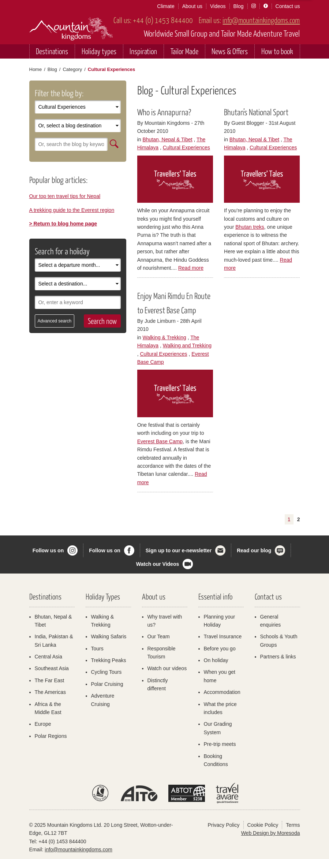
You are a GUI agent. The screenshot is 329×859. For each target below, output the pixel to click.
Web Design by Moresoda (270, 833)
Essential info (215, 596)
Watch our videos (167, 668)
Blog (238, 6)
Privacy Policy (223, 825)
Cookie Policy (262, 825)
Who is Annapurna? (164, 112)
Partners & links (278, 657)
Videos (218, 6)
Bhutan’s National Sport (256, 112)
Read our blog (254, 550)
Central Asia (48, 657)
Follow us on (48, 550)
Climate (165, 6)
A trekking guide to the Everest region (72, 210)
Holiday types (99, 51)
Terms (293, 825)
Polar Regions (51, 736)
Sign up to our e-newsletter (179, 550)
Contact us (288, 6)
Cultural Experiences (186, 147)
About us (192, 6)
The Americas (50, 692)
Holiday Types (103, 596)
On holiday (216, 660)
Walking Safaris (109, 636)
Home (35, 69)
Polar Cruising (107, 684)
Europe (43, 724)
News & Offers (230, 51)
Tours (97, 648)
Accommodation (222, 692)
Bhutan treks (249, 227)
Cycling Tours (106, 672)
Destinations (52, 51)
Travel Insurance (223, 636)
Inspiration (143, 51)
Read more (190, 268)
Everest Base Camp (160, 441)
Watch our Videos (157, 564)
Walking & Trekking (164, 337)
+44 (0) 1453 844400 (163, 20)
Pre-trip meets (220, 744)
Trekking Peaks (108, 660)
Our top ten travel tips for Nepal (65, 196)
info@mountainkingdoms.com (261, 20)
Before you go (220, 648)
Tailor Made (184, 51)
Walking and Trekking (187, 345)
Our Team (158, 636)
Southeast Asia (52, 668)
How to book (277, 51)
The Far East (49, 680)
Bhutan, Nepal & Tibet (167, 139)
